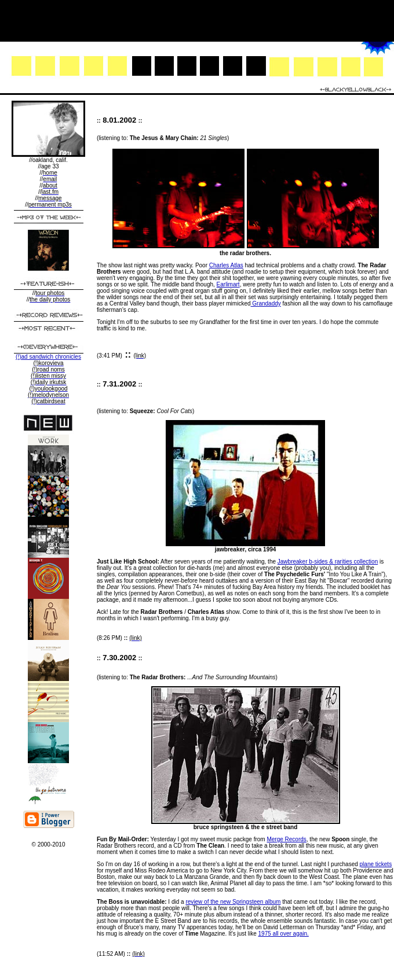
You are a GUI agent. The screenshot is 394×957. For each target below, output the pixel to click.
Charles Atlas (226, 265)
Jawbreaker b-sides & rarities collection (328, 561)
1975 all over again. (283, 933)
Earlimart (228, 284)
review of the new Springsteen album (232, 902)
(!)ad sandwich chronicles (48, 357)
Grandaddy (266, 303)
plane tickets (376, 864)
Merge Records (286, 839)
